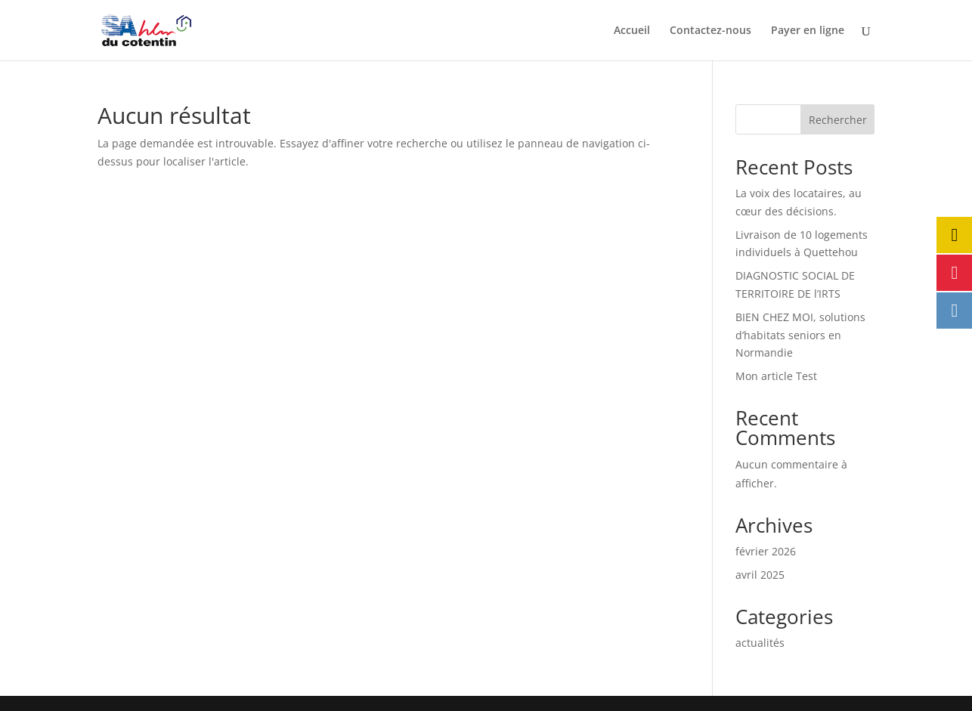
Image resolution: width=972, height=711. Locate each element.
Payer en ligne (807, 31)
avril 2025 (760, 574)
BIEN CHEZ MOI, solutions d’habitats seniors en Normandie (800, 335)
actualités (760, 642)
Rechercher (838, 120)
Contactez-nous (710, 31)
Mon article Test (776, 376)
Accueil (632, 31)
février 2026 (765, 551)
